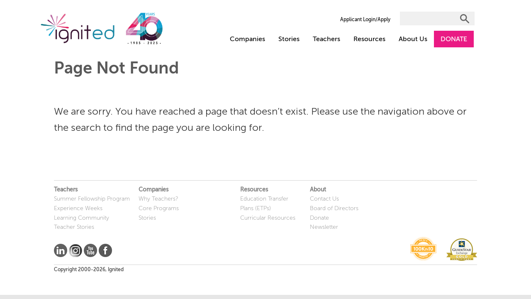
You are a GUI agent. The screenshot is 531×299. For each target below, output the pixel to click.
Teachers (326, 39)
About (318, 189)
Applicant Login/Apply (365, 19)
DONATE (454, 39)
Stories (289, 39)
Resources (369, 39)
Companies (247, 39)
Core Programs (159, 208)
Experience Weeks (78, 208)
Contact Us (324, 199)
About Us (413, 39)
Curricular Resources (267, 218)
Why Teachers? (158, 199)
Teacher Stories (74, 227)
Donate (319, 218)
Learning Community (81, 218)
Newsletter (324, 227)
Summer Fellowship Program (92, 199)
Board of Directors (334, 208)
